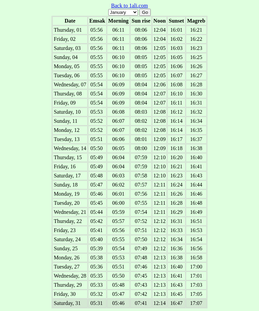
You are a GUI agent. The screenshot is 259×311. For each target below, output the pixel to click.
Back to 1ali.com (129, 5)
